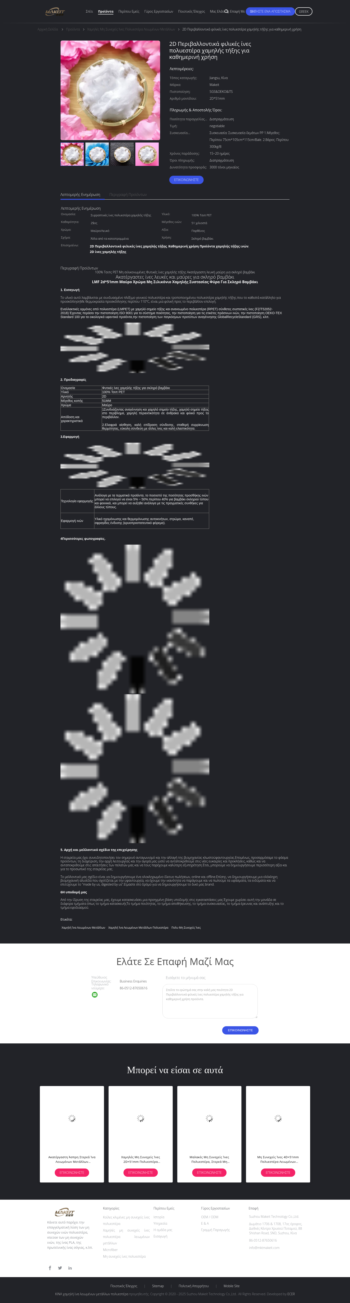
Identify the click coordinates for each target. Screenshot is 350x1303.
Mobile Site (232, 1286)
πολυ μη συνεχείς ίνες (186, 928)
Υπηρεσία (160, 1223)
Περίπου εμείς (128, 11)
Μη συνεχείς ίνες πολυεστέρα (124, 1256)
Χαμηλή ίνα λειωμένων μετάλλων (83, 928)
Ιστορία (158, 1217)
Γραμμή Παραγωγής (215, 1230)
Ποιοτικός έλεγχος (191, 11)
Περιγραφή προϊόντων (128, 194)
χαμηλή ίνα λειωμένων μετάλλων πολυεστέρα (138, 928)
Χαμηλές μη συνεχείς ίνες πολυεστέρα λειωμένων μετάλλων (126, 1236)
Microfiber (110, 1250)
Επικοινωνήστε (186, 180)
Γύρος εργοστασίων (158, 11)
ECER (291, 1294)
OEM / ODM (209, 1217)
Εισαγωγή (160, 1236)
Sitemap (158, 1286)
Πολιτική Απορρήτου (194, 1286)
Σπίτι (89, 11)
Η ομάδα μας (162, 1230)
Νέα (253, 11)
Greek (304, 11)
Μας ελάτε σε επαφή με (227, 11)
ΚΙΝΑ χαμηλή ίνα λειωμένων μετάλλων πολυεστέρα (91, 1294)
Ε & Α (205, 1223)
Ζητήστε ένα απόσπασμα (270, 11)
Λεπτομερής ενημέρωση (80, 194)
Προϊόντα (105, 11)
